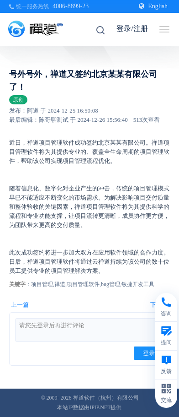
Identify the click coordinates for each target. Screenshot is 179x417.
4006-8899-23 (71, 6)
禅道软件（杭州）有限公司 (106, 398)
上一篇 (20, 304)
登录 (149, 353)
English (153, 6)
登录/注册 (131, 28)
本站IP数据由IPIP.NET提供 (89, 407)
